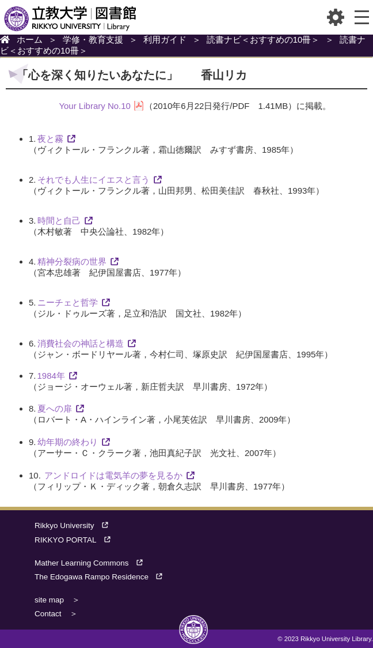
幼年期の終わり (67, 442)
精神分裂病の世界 (71, 261)
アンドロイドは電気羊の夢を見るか (113, 475)
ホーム (30, 39)
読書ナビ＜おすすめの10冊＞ (263, 39)
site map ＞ (57, 600)
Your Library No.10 (95, 106)
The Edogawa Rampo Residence (102, 576)
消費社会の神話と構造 (80, 343)
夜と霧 (50, 139)
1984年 (51, 375)
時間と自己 (59, 220)
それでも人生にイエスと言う (93, 179)
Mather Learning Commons (92, 563)
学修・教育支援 (93, 39)
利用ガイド (164, 39)
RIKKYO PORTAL (76, 540)
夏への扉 (54, 408)
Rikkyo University (75, 525)
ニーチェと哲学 (67, 302)
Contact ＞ (56, 613)
